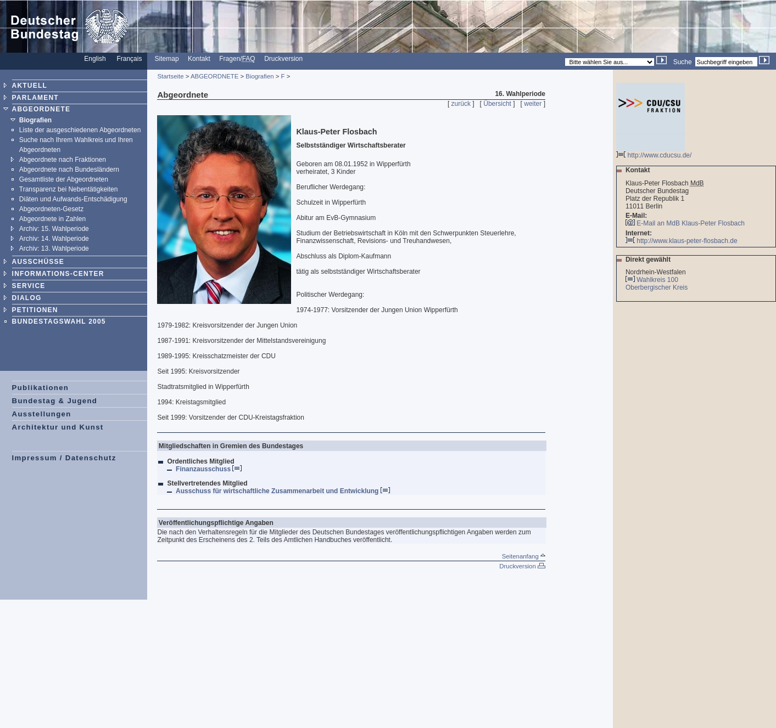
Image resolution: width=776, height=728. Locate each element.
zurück (461, 104)
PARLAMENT (35, 97)
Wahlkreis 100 (657, 280)
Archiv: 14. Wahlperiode (54, 238)
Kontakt (199, 59)
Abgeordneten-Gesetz (51, 209)
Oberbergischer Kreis (658, 287)
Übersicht (497, 104)
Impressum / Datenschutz (64, 458)
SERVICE (29, 286)
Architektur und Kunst (58, 427)
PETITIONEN (35, 310)
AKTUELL (29, 85)
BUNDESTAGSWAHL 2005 (59, 321)
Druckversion (283, 59)
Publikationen (40, 387)
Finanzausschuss (209, 469)
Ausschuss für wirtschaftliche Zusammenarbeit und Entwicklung (283, 491)
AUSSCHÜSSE (38, 262)
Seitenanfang (523, 556)
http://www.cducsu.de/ (653, 152)
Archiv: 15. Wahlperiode (54, 229)
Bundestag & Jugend (55, 401)
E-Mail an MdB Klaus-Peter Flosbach (691, 223)
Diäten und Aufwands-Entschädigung (73, 199)
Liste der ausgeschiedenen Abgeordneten (80, 130)
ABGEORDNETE (41, 109)
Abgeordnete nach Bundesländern (69, 169)
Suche (682, 62)
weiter (532, 104)
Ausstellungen (41, 414)
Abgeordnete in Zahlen (52, 219)
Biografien (35, 120)
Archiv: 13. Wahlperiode (54, 248)
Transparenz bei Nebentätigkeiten (68, 189)
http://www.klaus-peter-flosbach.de (682, 241)
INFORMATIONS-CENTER (58, 274)
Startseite (170, 76)
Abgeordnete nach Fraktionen (62, 159)
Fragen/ (237, 59)
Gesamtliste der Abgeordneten (63, 179)
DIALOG (27, 298)
